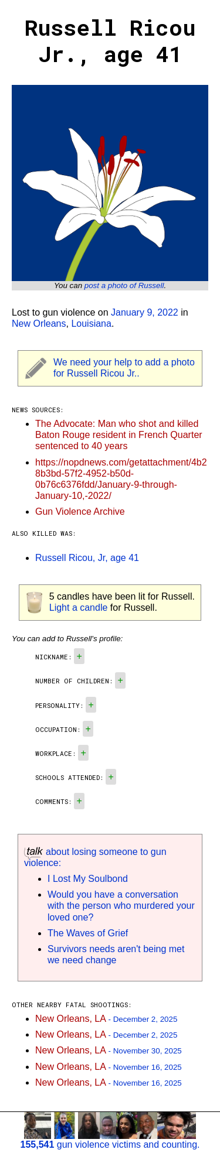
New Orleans (39, 324)
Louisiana (91, 324)
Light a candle (78, 608)
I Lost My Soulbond (88, 879)
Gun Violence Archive (80, 511)
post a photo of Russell (124, 285)
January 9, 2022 (144, 312)
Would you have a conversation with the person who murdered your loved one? (121, 905)
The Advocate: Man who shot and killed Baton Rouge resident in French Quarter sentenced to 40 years (118, 435)
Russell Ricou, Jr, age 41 (87, 558)
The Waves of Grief (88, 933)
